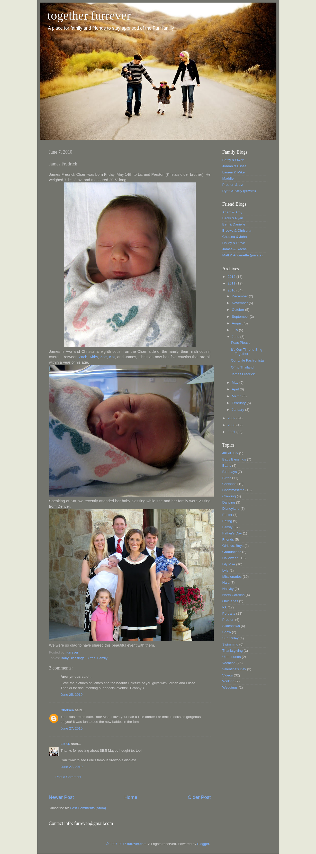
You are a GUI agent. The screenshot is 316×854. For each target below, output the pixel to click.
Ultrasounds (231, 657)
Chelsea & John (234, 237)
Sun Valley (230, 638)
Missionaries (232, 577)
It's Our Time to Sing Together (246, 352)
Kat (112, 357)
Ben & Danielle (233, 224)
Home (130, 797)
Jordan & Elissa (234, 166)
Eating (227, 521)
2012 (232, 277)
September (241, 317)
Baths (226, 465)
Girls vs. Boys (233, 546)
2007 (232, 432)
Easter (227, 515)
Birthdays (229, 472)
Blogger (203, 844)
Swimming (230, 644)
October (238, 310)
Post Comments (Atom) (88, 808)
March (237, 396)
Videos (227, 675)
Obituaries (230, 601)
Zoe (103, 357)
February (239, 403)
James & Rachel (235, 249)
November (240, 303)
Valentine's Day (234, 669)
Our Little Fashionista (247, 360)
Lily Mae (228, 564)
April (236, 389)
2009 (232, 418)
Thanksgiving (232, 650)
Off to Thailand (242, 367)
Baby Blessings (72, 658)
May (235, 382)
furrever (72, 652)
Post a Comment (69, 777)
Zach (83, 357)
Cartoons (229, 484)
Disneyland (231, 508)
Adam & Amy (232, 212)
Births (90, 658)
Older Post (199, 797)
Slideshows (231, 626)
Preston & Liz (232, 185)
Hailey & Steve (233, 243)
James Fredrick (243, 374)
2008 (232, 425)
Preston (228, 620)
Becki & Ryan (232, 218)
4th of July (230, 453)
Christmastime (233, 490)
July (235, 330)
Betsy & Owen (233, 160)
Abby (93, 357)
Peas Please (240, 343)
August (238, 323)
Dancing (228, 502)
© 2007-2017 (116, 844)
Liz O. (65, 744)
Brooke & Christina (236, 230)
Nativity (228, 589)
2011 (232, 283)
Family (102, 658)
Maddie (228, 178)
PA (224, 607)
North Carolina (233, 595)
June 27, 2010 (72, 728)
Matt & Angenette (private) (242, 255)
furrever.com (137, 844)
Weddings (230, 687)
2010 (232, 290)
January (238, 410)
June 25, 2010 (72, 695)
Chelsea (67, 710)
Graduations (231, 552)
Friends (228, 539)
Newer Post (61, 797)
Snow (226, 632)
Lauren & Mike (233, 172)
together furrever (89, 15)
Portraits (228, 613)
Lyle (225, 570)
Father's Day (232, 533)
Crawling (229, 496)
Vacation (229, 663)
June (236, 337)
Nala (226, 582)
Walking (228, 681)
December (240, 296)
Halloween (230, 558)
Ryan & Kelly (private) (239, 191)
